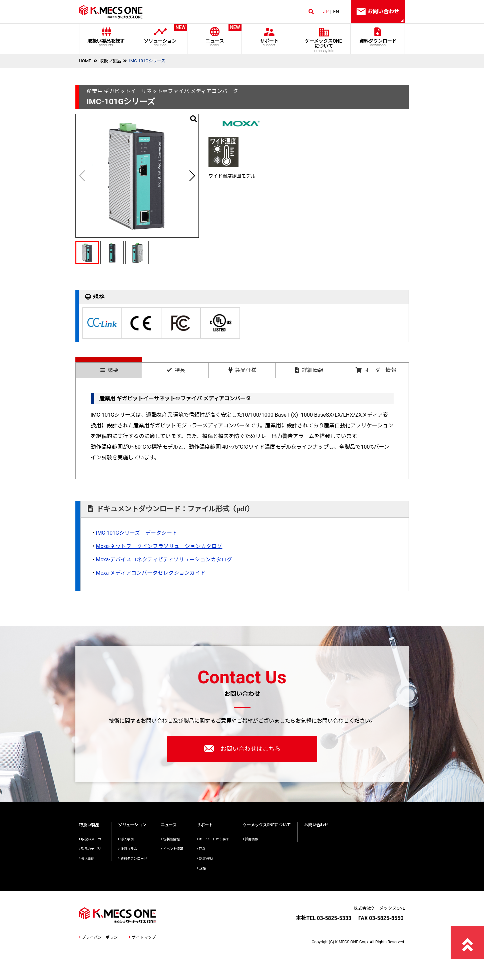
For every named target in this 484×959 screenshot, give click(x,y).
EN (336, 11)
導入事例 (87, 858)
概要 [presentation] (109, 370)
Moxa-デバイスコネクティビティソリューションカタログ (164, 559)
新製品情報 (170, 839)
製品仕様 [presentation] (242, 370)
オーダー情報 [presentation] (376, 370)
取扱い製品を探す (106, 42)
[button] (191, 175)
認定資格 (204, 858)
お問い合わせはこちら (242, 748)
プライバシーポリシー (100, 937)
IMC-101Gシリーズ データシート (137, 533)
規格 (201, 868)
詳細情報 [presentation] (309, 370)
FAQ (201, 849)
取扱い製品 (110, 60)
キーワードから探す (213, 839)
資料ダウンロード (378, 42)
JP (326, 11)
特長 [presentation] (175, 370)
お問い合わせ (316, 825)
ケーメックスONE (323, 45)
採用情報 (251, 839)
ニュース (214, 35)
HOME (85, 60)
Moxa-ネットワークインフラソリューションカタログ (159, 546)
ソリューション (160, 35)
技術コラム (127, 849)
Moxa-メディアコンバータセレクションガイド (151, 573)
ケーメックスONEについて (267, 825)
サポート (269, 42)
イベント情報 (172, 849)
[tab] (108, 367)
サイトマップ (142, 937)
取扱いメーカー (92, 839)
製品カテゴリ (90, 849)
